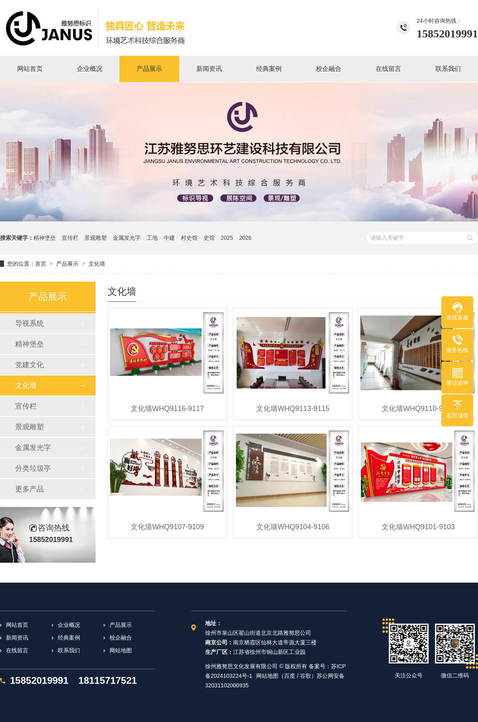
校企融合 (121, 637)
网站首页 (17, 625)
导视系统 (29, 323)
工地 (152, 238)
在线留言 (17, 650)
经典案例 (69, 637)
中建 (169, 238)
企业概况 (69, 625)
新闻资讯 (17, 637)
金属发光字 (127, 238)
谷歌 (305, 676)
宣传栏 (70, 238)
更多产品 (29, 489)
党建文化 (29, 365)
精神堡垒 (44, 238)
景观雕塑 (95, 238)
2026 (245, 238)
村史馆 (189, 238)
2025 (227, 238)
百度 (289, 676)
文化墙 (96, 263)
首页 (40, 263)
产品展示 (67, 263)
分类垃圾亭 (33, 468)
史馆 (209, 238)
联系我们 (69, 650)
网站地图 (121, 650)
